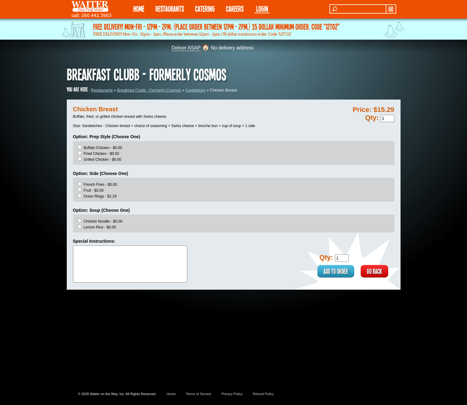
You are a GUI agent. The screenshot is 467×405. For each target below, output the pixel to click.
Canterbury (195, 90)
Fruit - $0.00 (93, 190)
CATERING (205, 8)
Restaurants (102, 90)
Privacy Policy (231, 394)
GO (390, 9)
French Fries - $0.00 (100, 184)
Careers (235, 8)
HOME (138, 8)
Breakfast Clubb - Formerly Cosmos (149, 90)
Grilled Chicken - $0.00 (102, 159)
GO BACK (374, 271)
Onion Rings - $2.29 (100, 196)
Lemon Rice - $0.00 (99, 227)
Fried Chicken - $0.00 (101, 153)
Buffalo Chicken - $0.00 (102, 148)
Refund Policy (263, 394)
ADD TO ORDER (336, 271)
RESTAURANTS (169, 8)
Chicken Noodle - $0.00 (102, 221)
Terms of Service (198, 394)
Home (171, 394)
